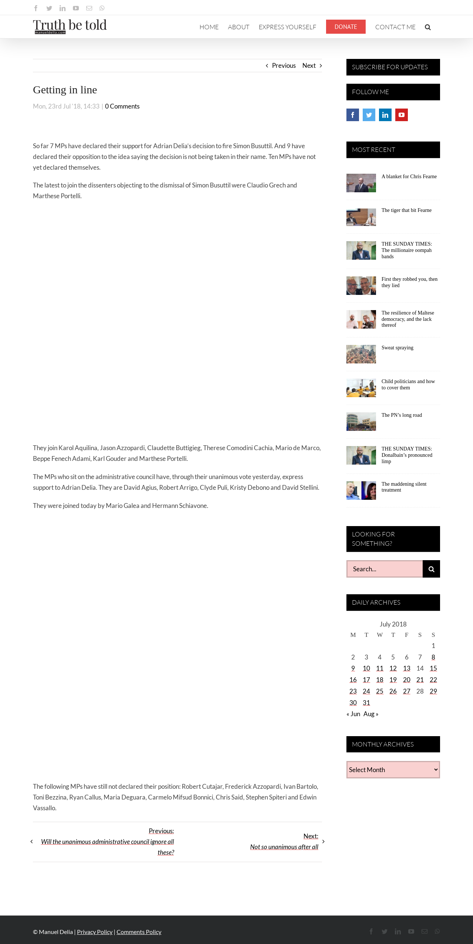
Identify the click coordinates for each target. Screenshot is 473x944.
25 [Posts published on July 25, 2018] (379, 691)
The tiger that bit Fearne (407, 210)
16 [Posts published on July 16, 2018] (353, 680)
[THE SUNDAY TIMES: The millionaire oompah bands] (361, 253)
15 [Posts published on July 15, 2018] (433, 668)
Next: (284, 841)
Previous (284, 65)
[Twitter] (369, 115)
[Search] (431, 569)
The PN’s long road (402, 415)
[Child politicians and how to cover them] (361, 390)
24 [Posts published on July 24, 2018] (366, 691)
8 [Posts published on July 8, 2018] (433, 657)
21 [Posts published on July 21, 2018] (420, 680)
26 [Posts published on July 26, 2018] (393, 691)
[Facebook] (352, 115)
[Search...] (384, 569)
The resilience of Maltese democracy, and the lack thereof (408, 319)
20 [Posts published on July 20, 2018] (406, 680)
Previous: (107, 841)
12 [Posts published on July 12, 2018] (393, 668)
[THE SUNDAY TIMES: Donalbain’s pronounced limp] (361, 458)
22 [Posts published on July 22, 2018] (433, 680)
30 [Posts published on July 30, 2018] (353, 703)
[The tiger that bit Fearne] (361, 219)
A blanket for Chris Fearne (409, 176)
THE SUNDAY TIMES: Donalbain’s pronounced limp (407, 455)
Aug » (371, 714)
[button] (428, 26)
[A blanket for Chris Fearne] (361, 185)
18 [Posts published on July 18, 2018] (379, 680)
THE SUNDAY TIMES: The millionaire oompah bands (407, 250)
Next (309, 65)
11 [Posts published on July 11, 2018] (379, 668)
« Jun (353, 714)
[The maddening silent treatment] (361, 493)
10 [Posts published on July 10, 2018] (366, 668)
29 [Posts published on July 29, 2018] (433, 691)
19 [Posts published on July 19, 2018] (393, 680)
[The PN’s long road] (361, 424)
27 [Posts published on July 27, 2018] (406, 691)
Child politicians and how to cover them (408, 384)
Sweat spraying (397, 347)
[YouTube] (401, 115)
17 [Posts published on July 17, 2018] (366, 680)
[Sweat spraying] (361, 357)
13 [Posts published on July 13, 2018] (406, 668)
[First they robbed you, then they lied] (361, 288)
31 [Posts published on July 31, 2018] (366, 703)
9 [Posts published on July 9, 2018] (353, 668)
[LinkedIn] (385, 115)
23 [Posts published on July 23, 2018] (353, 691)
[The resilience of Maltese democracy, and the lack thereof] (361, 322)
